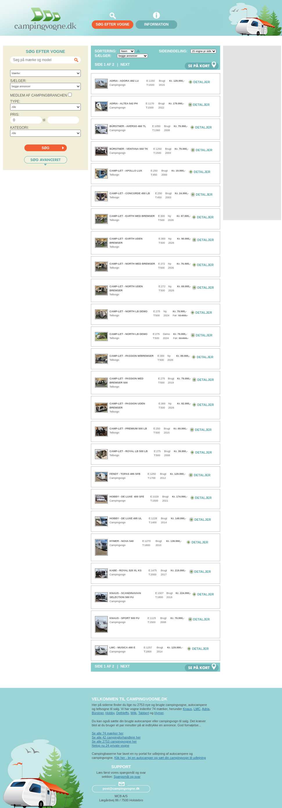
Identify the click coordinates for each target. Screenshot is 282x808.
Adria (206, 709)
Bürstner (98, 713)
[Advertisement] (249, 133)
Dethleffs (122, 713)
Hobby (109, 713)
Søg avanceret (45, 161)
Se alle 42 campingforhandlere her (116, 737)
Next (125, 65)
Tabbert (143, 713)
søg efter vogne (112, 24)
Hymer (159, 713)
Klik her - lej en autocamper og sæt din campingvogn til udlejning (160, 757)
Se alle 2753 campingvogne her (114, 741)
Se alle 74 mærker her (107, 733)
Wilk (134, 713)
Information (156, 24)
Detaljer (199, 82)
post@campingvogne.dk (121, 788)
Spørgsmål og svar (127, 776)
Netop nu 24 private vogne (110, 745)
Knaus (187, 709)
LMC (197, 709)
